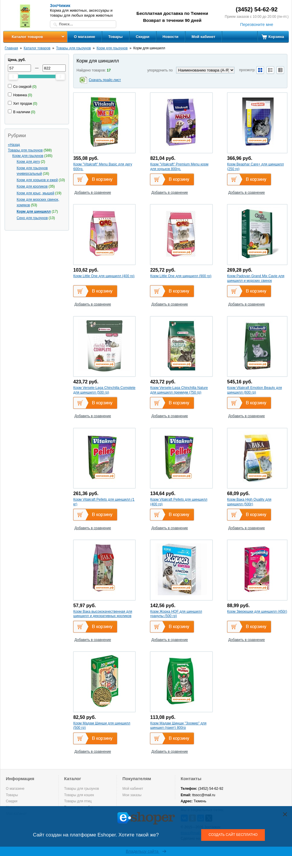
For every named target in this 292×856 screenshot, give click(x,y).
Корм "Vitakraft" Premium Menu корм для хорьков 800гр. (179, 166)
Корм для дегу (28, 162)
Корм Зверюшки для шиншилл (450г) (257, 611)
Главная (11, 48)
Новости (171, 36)
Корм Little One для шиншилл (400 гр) (103, 276)
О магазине (84, 36)
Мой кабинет (203, 36)
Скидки (143, 36)
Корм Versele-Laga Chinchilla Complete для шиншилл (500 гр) (104, 390)
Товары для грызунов (73, 48)
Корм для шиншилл (34, 211)
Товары (115, 36)
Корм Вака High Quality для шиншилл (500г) (249, 501)
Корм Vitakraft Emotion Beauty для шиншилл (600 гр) (254, 390)
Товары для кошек (79, 795)
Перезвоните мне (256, 24)
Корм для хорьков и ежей (37, 180)
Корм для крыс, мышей (35, 193)
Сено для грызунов (32, 218)
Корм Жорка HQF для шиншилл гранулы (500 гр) (176, 613)
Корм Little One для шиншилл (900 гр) (180, 276)
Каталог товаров (27, 36)
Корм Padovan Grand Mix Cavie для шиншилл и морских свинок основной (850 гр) (255, 280)
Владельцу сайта (146, 851)
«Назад (14, 145)
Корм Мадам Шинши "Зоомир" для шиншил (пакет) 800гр (178, 725)
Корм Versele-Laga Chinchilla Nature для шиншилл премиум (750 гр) (179, 390)
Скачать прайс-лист (105, 80)
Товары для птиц (78, 801)
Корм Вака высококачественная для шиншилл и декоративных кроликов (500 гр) (102, 616)
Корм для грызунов (112, 48)
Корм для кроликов (32, 186)
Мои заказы (131, 795)
